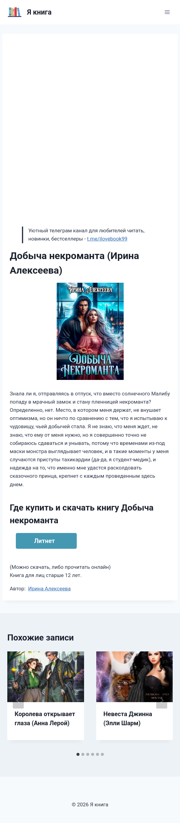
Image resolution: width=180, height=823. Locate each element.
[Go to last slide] (18, 700)
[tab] (77, 754)
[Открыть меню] (167, 12)
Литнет (44, 541)
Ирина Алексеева (49, 589)
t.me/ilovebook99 (107, 239)
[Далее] (161, 700)
